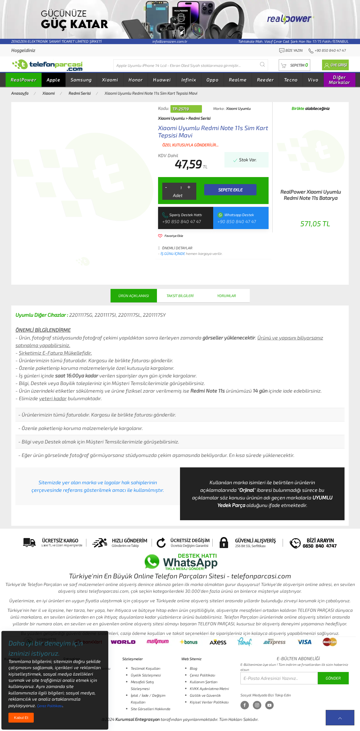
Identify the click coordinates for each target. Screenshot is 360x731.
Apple (53, 79)
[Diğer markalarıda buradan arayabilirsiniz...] (190, 65)
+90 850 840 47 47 (181, 221)
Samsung (81, 79)
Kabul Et (21, 718)
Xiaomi (110, 79)
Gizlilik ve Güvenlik (205, 695)
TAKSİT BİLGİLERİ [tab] (180, 295)
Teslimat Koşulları (145, 668)
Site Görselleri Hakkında (150, 709)
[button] (294, 65)
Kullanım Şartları (203, 682)
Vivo (313, 79)
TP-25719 (180, 109)
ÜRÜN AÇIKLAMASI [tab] (133, 295)
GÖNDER (333, 678)
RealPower (23, 79)
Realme (238, 79)
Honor (136, 79)
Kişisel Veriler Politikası (209, 702)
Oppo (212, 79)
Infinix (188, 79)
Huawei (162, 79)
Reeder (265, 79)
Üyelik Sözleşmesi (146, 675)
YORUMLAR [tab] (226, 295)
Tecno (291, 79)
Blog (193, 668)
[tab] (83, 261)
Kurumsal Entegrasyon (137, 719)
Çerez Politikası (202, 675)
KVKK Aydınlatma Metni (209, 688)
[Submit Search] (262, 64)
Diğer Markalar (339, 79)
